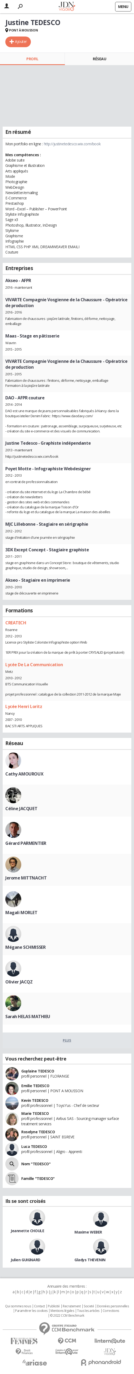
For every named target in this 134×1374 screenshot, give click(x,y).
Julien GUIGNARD (25, 1259)
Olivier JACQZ (19, 982)
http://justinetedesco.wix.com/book (72, 143)
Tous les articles (88, 1311)
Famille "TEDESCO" (38, 1178)
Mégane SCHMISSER (25, 947)
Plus (67, 1040)
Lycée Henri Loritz (23, 706)
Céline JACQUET (21, 808)
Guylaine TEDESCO (37, 1071)
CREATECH (15, 623)
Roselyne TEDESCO (38, 1131)
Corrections (111, 1311)
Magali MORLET (21, 912)
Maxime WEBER (88, 1232)
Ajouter (21, 41)
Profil (32, 58)
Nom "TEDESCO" (36, 1163)
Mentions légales (62, 1311)
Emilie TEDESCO (35, 1085)
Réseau (99, 58)
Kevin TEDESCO (34, 1100)
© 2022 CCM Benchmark (67, 1315)
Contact (39, 1306)
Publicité (54, 1306)
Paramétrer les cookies (31, 1311)
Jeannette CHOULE (27, 1230)
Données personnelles (113, 1306)
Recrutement (72, 1306)
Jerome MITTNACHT (26, 878)
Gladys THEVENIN (90, 1259)
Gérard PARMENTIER (25, 843)
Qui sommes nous (18, 1306)
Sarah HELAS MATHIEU (27, 1016)
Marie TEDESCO (35, 1113)
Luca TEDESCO (34, 1146)
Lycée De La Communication (34, 665)
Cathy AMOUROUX (24, 774)
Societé (89, 1306)
